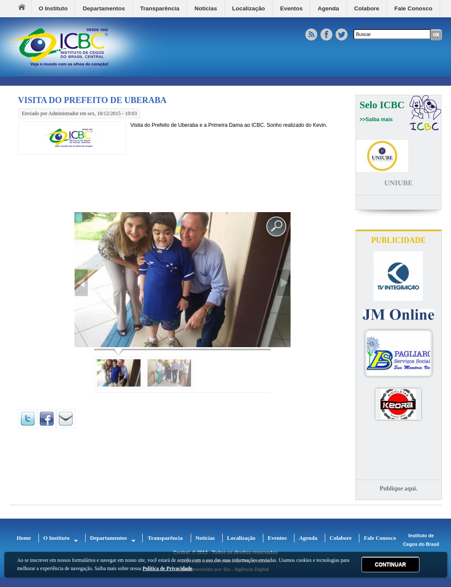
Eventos (291, 8)
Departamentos (104, 8)
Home (24, 8)
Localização (248, 8)
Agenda (328, 8)
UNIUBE (398, 183)
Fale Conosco (413, 8)
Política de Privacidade (167, 568)
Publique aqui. (398, 488)
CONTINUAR (390, 564)
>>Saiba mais (376, 119)
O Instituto (53, 8)
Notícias (206, 8)
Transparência (159, 8)
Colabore (366, 8)
